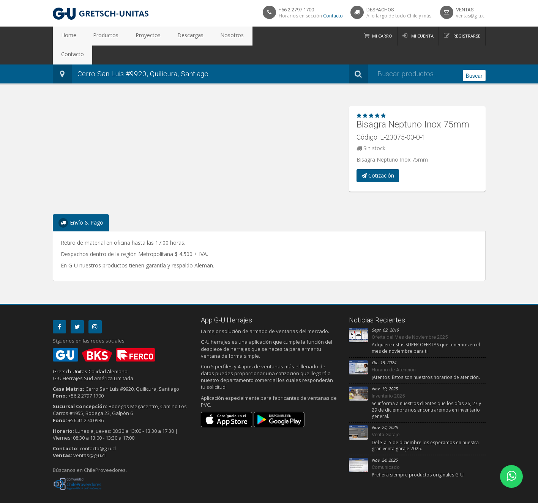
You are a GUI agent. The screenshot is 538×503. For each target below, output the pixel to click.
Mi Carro (382, 36)
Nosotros (199, 36)
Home (65, 36)
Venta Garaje (385, 415)
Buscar (474, 55)
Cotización (377, 156)
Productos (95, 36)
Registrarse (466, 36)
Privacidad (79, 495)
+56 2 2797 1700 (296, 10)
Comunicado (386, 448)
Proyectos (130, 36)
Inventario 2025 (388, 377)
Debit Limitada (468, 495)
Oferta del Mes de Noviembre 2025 (410, 318)
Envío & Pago (80, 204)
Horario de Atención (394, 351)
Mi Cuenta (422, 36)
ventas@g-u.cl (471, 16)
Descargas (165, 36)
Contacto (333, 16)
